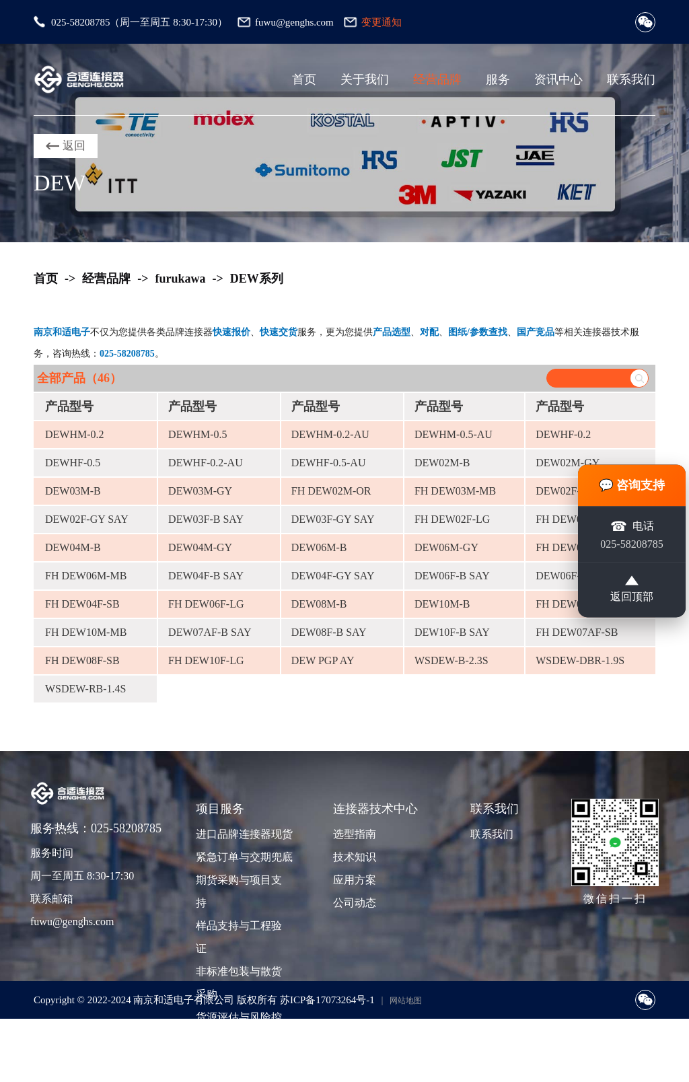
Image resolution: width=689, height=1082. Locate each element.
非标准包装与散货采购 (239, 983)
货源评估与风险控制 (239, 1028)
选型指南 (354, 834)
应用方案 (354, 880)
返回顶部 (631, 590)
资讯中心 (558, 79)
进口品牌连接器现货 (243, 834)
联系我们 (631, 79)
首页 (304, 79)
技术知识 (354, 857)
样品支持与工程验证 (239, 937)
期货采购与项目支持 (239, 891)
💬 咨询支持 (632, 484)
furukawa (180, 278)
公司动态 (354, 902)
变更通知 (381, 22)
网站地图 (406, 1000)
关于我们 (364, 79)
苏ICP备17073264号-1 (327, 1000)
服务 (498, 79)
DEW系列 (256, 278)
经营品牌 (437, 79)
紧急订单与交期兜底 (243, 857)
